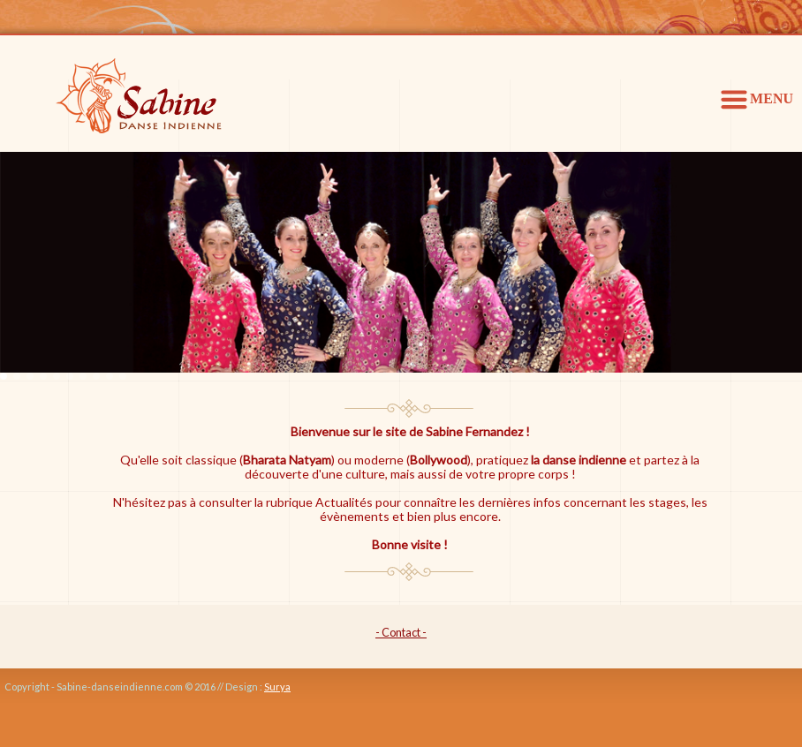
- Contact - (401, 632)
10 (122, 376)
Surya (277, 686)
